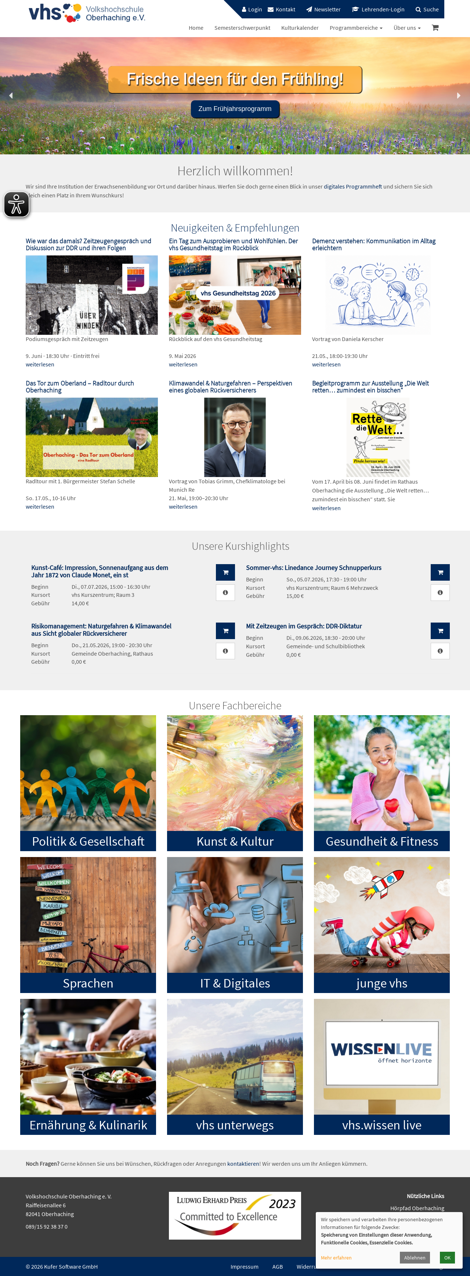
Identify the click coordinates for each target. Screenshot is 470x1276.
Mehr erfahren (336, 1257)
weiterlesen (40, 364)
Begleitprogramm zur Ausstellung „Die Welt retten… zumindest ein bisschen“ (370, 387)
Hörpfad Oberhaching (417, 1208)
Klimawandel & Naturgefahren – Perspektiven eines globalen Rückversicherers (230, 387)
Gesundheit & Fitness (382, 841)
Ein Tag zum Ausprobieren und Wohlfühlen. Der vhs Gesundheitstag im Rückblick (233, 244)
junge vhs (382, 983)
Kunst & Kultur (235, 841)
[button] (11, 95)
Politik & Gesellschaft (88, 841)
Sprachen (88, 983)
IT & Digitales (235, 983)
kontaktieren (243, 1163)
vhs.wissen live (382, 1125)
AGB (277, 1266)
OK (447, 1257)
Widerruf (308, 1266)
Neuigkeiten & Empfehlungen (235, 227)
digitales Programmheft (353, 186)
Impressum (244, 1266)
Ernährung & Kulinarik (88, 1125)
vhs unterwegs (235, 1125)
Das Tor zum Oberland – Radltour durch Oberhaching (80, 387)
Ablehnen (415, 1257)
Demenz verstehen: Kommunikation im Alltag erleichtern (373, 244)
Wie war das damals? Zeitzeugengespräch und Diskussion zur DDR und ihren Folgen (88, 244)
